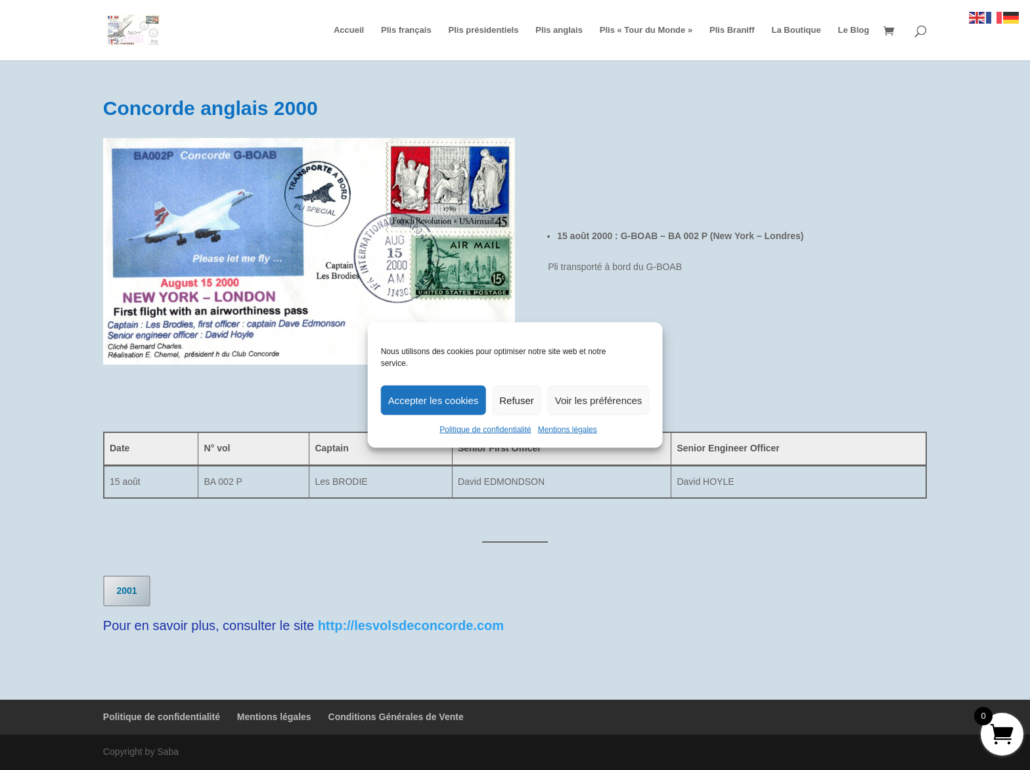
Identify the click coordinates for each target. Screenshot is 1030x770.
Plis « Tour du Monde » (646, 30)
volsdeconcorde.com (438, 625)
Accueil (349, 30)
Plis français (406, 30)
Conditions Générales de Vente (396, 717)
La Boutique (796, 30)
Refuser (516, 399)
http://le (341, 625)
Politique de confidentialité (485, 429)
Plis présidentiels (484, 30)
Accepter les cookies (433, 399)
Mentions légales (567, 429)
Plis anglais (559, 30)
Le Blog (854, 30)
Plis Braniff (732, 30)
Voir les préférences (598, 399)
